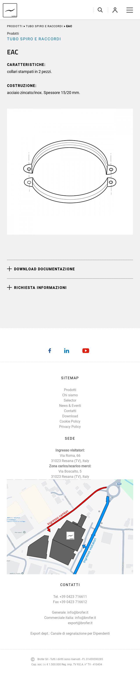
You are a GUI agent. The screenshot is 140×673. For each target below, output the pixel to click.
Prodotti (15, 26)
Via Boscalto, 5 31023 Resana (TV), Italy (70, 474)
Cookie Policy (70, 421)
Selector (70, 400)
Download (70, 416)
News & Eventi (70, 406)
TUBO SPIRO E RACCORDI (44, 26)
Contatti (70, 411)
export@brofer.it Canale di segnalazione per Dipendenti (80, 628)
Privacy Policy (70, 427)
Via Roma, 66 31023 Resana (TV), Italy (70, 458)
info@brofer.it (77, 612)
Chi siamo (70, 395)
